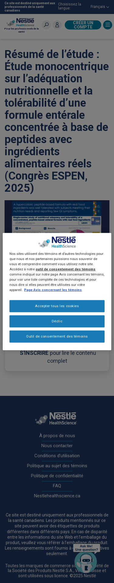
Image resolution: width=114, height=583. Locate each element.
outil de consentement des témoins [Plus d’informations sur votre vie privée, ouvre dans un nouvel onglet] (65, 269)
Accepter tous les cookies (57, 306)
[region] (57, 291)
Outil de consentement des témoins (57, 336)
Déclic (57, 321)
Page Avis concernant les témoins (53, 290)
